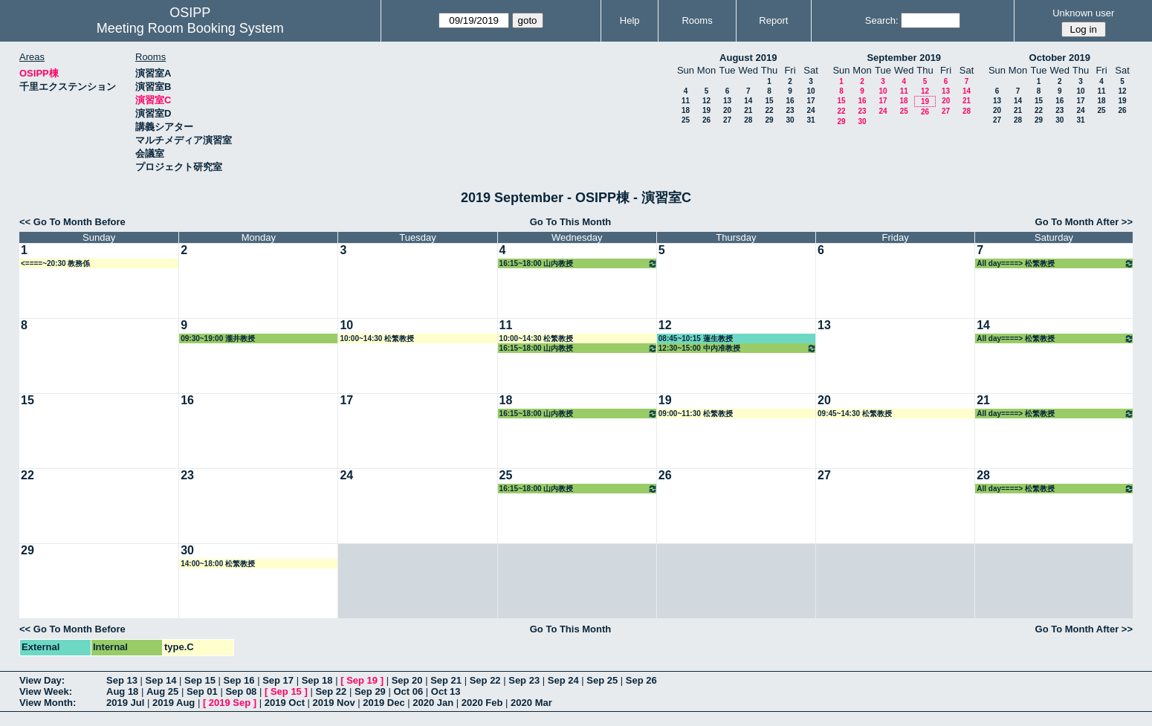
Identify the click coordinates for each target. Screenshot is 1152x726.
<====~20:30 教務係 (55, 263)
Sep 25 (602, 680)
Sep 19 (362, 680)
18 (686, 110)
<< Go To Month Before (72, 221)
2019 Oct (285, 702)
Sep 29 (370, 691)
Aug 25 (162, 691)
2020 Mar (531, 702)
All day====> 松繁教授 (1055, 263)
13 (727, 101)
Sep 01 (202, 691)
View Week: (45, 691)
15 (769, 101)
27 (727, 120)
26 (706, 120)
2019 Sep (229, 702)
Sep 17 (278, 680)
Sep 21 (446, 680)
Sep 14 (161, 680)
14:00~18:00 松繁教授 (218, 564)
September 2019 (904, 57)
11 (686, 101)
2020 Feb (482, 702)
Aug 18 (122, 691)
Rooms (697, 20)
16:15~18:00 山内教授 (578, 263)
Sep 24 (563, 680)
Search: (882, 20)
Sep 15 (200, 680)
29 (769, 120)
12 (706, 101)
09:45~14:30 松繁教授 (855, 413)
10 (810, 91)
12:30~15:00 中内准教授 (737, 348)
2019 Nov (334, 702)
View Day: (42, 680)
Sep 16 (239, 680)
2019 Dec (383, 702)
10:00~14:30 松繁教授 (377, 338)
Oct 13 (446, 691)
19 (706, 110)
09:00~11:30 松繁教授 (695, 413)
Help (630, 20)
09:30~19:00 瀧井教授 (218, 338)
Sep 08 (240, 691)
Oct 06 (408, 691)
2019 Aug (173, 702)
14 (748, 101)
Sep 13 (121, 680)
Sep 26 (641, 680)
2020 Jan (432, 702)
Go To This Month (571, 221)
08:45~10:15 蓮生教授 (695, 338)
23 (790, 110)
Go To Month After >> (1084, 221)
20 (727, 110)
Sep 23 (524, 680)
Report (773, 20)
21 (748, 110)
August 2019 (748, 57)
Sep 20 (407, 680)
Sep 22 (485, 680)
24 (810, 110)
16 (790, 101)
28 (748, 120)
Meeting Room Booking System (190, 28)
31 (810, 120)
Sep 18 (317, 680)
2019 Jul (125, 702)
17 (810, 101)
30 (790, 120)
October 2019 (1059, 57)
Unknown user (1083, 13)
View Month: (47, 702)
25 (686, 120)
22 (769, 110)
